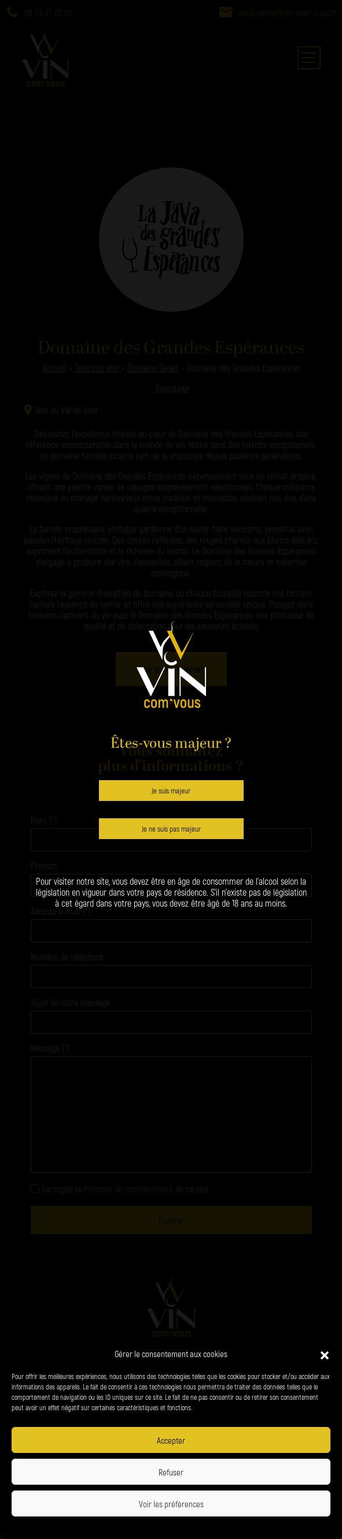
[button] (324, 1353)
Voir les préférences (171, 1504)
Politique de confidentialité (134, 1526)
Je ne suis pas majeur (171, 828)
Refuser (171, 1472)
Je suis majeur (171, 790)
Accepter (171, 1440)
